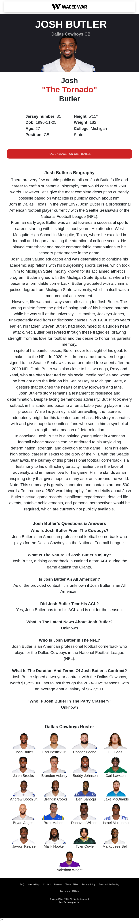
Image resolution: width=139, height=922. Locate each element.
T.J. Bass (115, 752)
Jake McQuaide (116, 799)
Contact (46, 884)
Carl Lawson (116, 776)
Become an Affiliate (69, 891)
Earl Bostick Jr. (54, 752)
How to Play (33, 884)
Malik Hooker (54, 846)
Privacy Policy (88, 884)
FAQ (22, 884)
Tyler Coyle (85, 846)
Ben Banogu (86, 799)
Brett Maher (53, 823)
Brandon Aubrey (54, 776)
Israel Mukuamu (116, 823)
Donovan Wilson (84, 823)
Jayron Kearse (24, 846)
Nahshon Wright (69, 870)
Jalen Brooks (23, 776)
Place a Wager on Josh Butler (69, 153)
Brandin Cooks (55, 799)
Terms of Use (71, 884)
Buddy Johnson (85, 776)
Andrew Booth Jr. (24, 799)
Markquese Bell (114, 846)
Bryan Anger (23, 823)
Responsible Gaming (109, 884)
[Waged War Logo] (69, 7)
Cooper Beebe (84, 752)
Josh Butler (24, 752)
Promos (58, 884)
